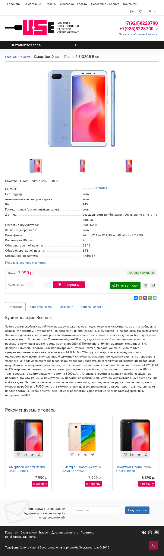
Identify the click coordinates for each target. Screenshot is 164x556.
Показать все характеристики (26, 262)
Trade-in (50, 4)
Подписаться (137, 510)
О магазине (33, 4)
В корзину (69, 285)
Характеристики (41, 306)
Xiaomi (25, 57)
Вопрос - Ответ (92, 306)
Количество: (16, 284)
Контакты (130, 4)
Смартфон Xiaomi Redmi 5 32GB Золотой (81, 469)
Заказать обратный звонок (138, 34)
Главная (11, 57)
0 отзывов (101, 187)
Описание (15, 306)
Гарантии (13, 4)
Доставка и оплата (73, 4)
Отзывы (66, 306)
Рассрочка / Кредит (105, 4)
